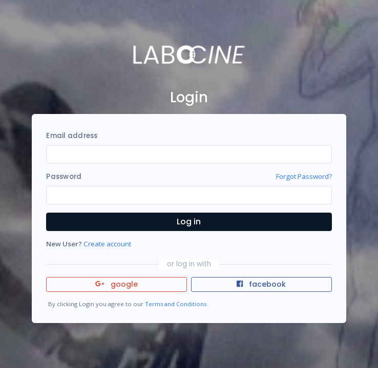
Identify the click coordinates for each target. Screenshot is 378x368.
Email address (71, 136)
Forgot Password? (304, 176)
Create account (107, 243)
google (116, 284)
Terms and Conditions (175, 304)
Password (63, 176)
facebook (261, 284)
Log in (189, 221)
